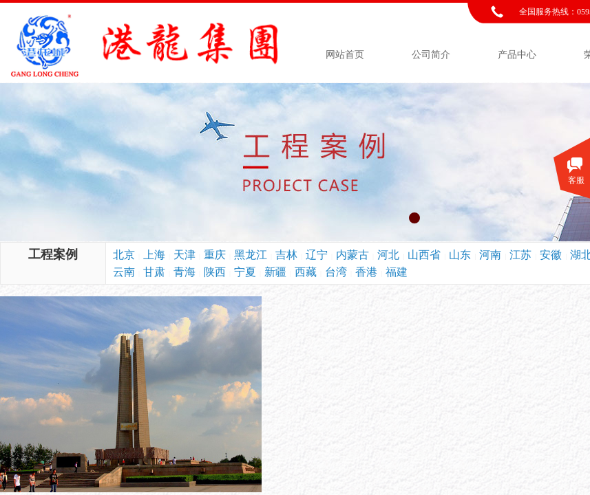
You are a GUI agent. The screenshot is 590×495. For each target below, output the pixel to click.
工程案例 (53, 254)
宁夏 (245, 272)
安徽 (551, 255)
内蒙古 (352, 255)
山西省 (424, 255)
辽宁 (317, 255)
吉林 (286, 255)
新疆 (275, 272)
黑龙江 (250, 255)
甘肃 (154, 272)
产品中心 (517, 55)
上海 (154, 255)
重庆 (215, 255)
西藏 (306, 272)
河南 (490, 255)
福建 (397, 272)
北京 (124, 255)
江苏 (520, 255)
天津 (184, 255)
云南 (124, 272)
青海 (184, 272)
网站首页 (345, 55)
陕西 (215, 272)
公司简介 (431, 55)
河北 (388, 255)
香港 (366, 272)
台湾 (336, 272)
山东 (460, 255)
